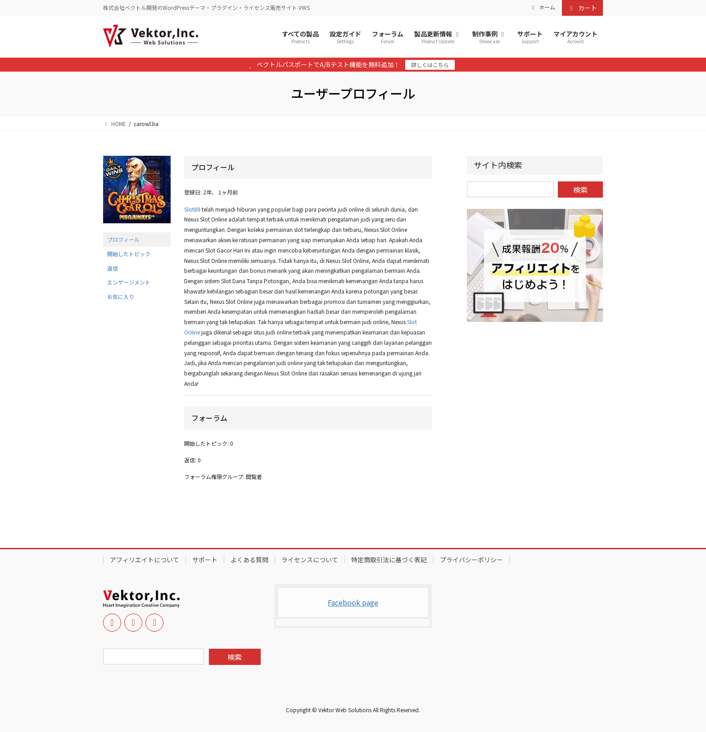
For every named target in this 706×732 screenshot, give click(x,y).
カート (582, 7)
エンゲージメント (128, 282)
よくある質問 (249, 559)
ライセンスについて (309, 559)
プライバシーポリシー (471, 559)
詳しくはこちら (430, 64)
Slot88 (192, 209)
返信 (112, 268)
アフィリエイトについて (144, 559)
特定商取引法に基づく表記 (389, 559)
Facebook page (353, 602)
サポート (204, 559)
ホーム (542, 7)
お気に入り (120, 296)
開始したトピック (128, 254)
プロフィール (123, 239)
